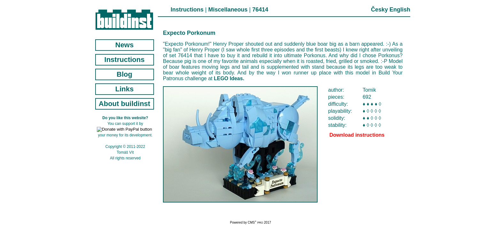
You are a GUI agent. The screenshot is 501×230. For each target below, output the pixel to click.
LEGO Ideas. (229, 78)
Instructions (187, 9)
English (399, 9)
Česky (379, 9)
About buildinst (124, 104)
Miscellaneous (228, 9)
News (124, 45)
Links (124, 89)
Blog (124, 74)
